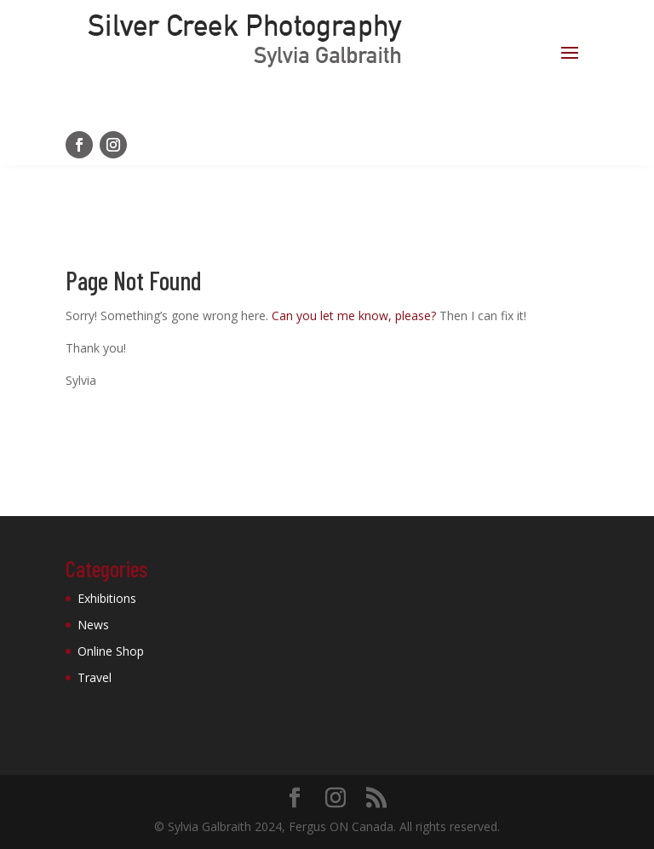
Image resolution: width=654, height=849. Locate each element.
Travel (94, 677)
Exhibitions (106, 598)
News (93, 625)
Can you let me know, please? (354, 315)
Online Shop (110, 651)
